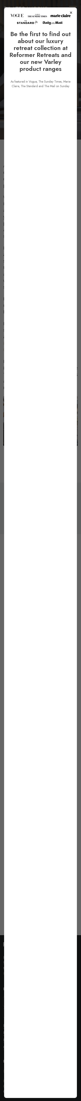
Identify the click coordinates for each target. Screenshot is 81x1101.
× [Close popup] (71, 24)
